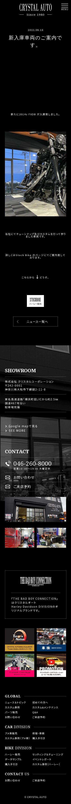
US (17, 774)
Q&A (35, 712)
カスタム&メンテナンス (45, 707)
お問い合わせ (23, 477)
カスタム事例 (12, 707)
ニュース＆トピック (15, 702)
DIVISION (17, 727)
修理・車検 (38, 733)
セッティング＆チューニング (47, 754)
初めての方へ (40, 702)
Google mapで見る (23, 426)
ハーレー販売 (12, 754)
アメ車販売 (11, 733)
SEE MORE (17, 431)
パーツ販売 (11, 712)
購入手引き (38, 738)
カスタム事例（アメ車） (17, 738)
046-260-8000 (32, 463)
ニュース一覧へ (37, 321)
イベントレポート (41, 759)
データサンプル (13, 759)
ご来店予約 (22, 486)
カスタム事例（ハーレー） (46, 764)
